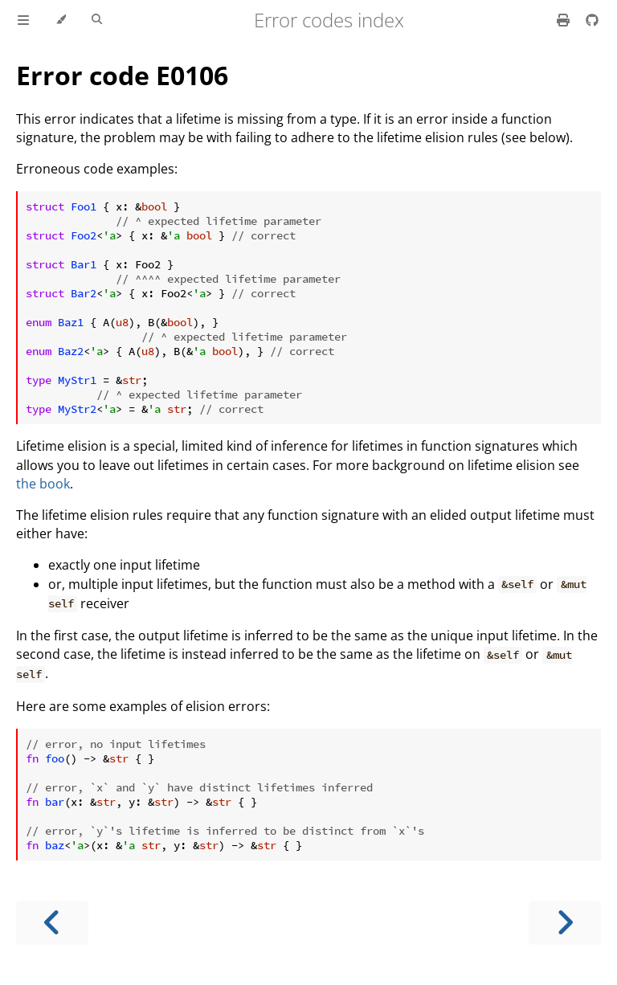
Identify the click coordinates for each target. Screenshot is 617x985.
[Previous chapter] (52, 923)
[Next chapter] (565, 923)
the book (43, 483)
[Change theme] (61, 20)
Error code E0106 (122, 75)
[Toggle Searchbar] (97, 20)
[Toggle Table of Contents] (23, 20)
